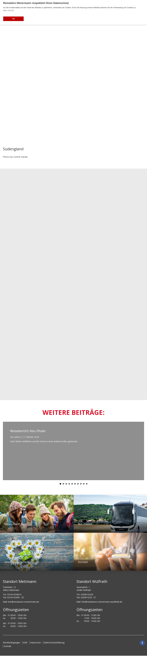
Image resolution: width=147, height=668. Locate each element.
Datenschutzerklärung (56, 642)
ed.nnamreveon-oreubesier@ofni (23, 601)
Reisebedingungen (11, 642)
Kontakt (8, 646)
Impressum (37, 642)
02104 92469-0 (14, 594)
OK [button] (13, 19)
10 (86, 484)
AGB (26, 642)
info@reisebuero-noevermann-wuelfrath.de (101, 601)
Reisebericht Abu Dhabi (27, 431)
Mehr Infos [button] (8, 10)
